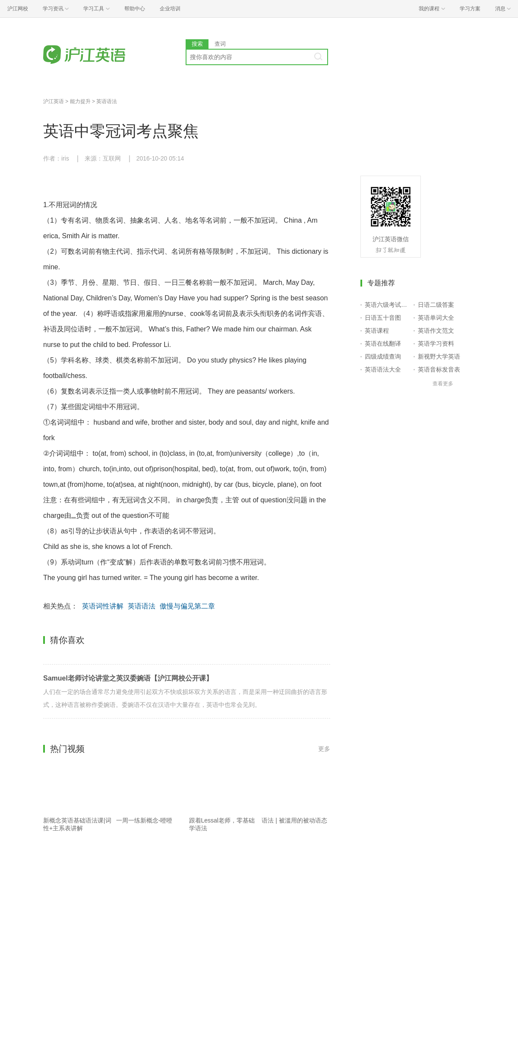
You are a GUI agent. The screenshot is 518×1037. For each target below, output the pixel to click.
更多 (324, 748)
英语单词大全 (436, 317)
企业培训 (170, 9)
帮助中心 (134, 9)
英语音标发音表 (439, 369)
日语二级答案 (436, 304)
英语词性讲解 (102, 606)
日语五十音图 (383, 317)
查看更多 (443, 384)
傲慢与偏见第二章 (187, 606)
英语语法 (106, 101)
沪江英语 (53, 101)
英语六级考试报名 (387, 304)
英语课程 (377, 330)
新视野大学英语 (439, 356)
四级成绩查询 (383, 356)
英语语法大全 (383, 369)
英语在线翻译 (383, 343)
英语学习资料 (436, 343)
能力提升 (80, 101)
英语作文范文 (436, 330)
